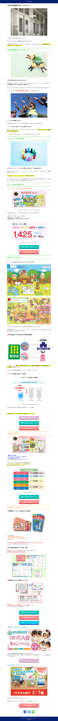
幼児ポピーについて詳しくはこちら (29, 417)
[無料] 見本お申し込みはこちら (29, 246)
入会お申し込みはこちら (29, 252)
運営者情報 (29, 719)
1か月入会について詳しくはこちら (29, 660)
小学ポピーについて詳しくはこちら (29, 622)
